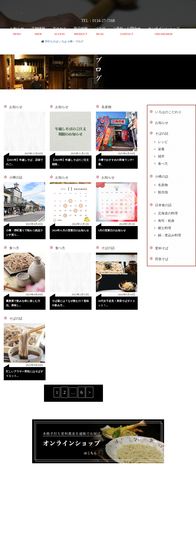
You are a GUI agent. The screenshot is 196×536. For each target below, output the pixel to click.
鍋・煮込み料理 (169, 235)
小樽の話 (15, 177)
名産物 (106, 107)
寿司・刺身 (166, 221)
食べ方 (14, 248)
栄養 (161, 149)
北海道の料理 (168, 213)
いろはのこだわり (168, 112)
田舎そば (161, 259)
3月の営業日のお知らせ (112, 230)
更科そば (161, 248)
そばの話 (108, 248)
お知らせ (15, 107)
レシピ (163, 142)
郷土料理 (164, 228)
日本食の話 (163, 205)
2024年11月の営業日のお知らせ (70, 230)
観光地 (163, 192)
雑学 (161, 156)
